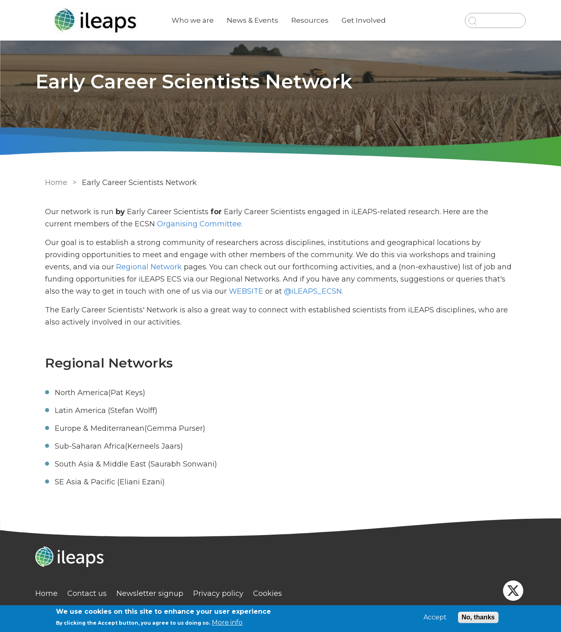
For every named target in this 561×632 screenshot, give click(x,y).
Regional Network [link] (91, 266)
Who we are (201, 20)
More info (227, 622)
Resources (318, 20)
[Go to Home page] (105, 20)
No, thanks (478, 617)
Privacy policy (226, 593)
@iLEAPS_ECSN (280, 291)
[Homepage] (280, 557)
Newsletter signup (158, 593)
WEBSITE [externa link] (214, 291)
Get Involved (372, 20)
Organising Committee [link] (169, 223)
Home (54, 182)
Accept (435, 617)
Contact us (95, 593)
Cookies (275, 593)
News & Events (260, 20)
